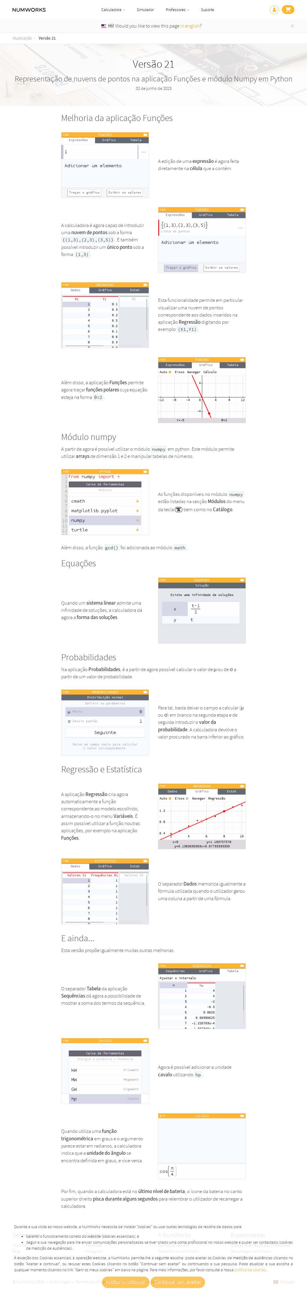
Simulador (145, 9)
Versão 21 (47, 38)
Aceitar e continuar (126, 1282)
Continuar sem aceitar (177, 1282)
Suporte (207, 9)
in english (190, 26)
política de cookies (250, 1269)
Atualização (22, 38)
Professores (176, 9)
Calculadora (111, 9)
